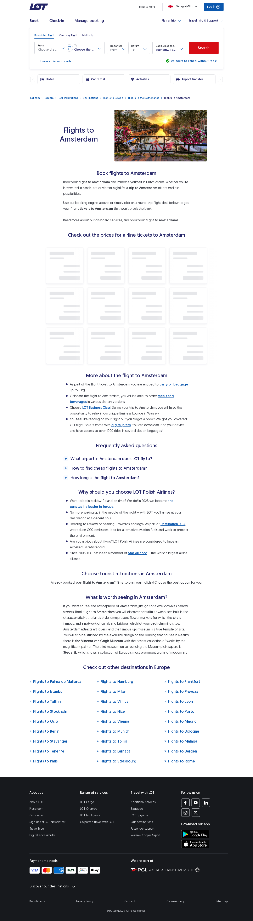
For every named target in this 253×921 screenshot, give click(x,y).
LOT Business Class (96, 408)
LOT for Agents (90, 815)
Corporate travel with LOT (97, 822)
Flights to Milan (111, 691)
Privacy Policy (84, 901)
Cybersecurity (175, 901)
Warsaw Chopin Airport (146, 835)
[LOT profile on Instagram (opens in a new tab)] (185, 812)
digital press (121, 425)
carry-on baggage (173, 384)
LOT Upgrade (139, 815)
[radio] (44, 35)
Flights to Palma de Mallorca (55, 681)
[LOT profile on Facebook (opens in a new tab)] (185, 803)
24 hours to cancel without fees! (193, 61)
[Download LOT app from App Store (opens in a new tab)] (195, 844)
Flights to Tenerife (46, 751)
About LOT (36, 802)
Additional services (143, 802)
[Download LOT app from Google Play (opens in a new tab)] (195, 834)
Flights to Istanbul (46, 691)
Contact (129, 901)
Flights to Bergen (180, 751)
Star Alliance (137, 553)
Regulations (37, 901)
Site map (222, 901)
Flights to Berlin (44, 731)
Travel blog (36, 828)
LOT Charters (88, 809)
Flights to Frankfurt (182, 681)
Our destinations (142, 822)
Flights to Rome (179, 761)
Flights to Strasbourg (116, 761)
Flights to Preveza (181, 691)
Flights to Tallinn (45, 701)
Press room (36, 809)
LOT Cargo (87, 802)
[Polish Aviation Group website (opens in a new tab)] (139, 870)
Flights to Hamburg (115, 681)
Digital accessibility (42, 835)
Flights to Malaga (180, 741)
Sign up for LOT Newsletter (47, 822)
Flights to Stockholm (48, 711)
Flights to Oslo (43, 721)
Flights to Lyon (178, 701)
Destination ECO (173, 524)
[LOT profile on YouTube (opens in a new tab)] (195, 803)
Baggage (137, 809)
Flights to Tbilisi (112, 741)
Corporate (36, 815)
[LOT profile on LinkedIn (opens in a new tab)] (206, 803)
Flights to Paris (43, 761)
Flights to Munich (113, 731)
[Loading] (183, 6)
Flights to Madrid (180, 721)
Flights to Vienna (113, 721)
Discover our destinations (52, 886)
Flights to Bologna (181, 731)
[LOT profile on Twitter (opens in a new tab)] (195, 812)
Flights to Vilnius (112, 701)
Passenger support (142, 828)
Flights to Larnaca (113, 751)
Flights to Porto (179, 711)
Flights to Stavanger (48, 741)
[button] (51, 48)
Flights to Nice (111, 711)
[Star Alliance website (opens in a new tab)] (174, 870)
